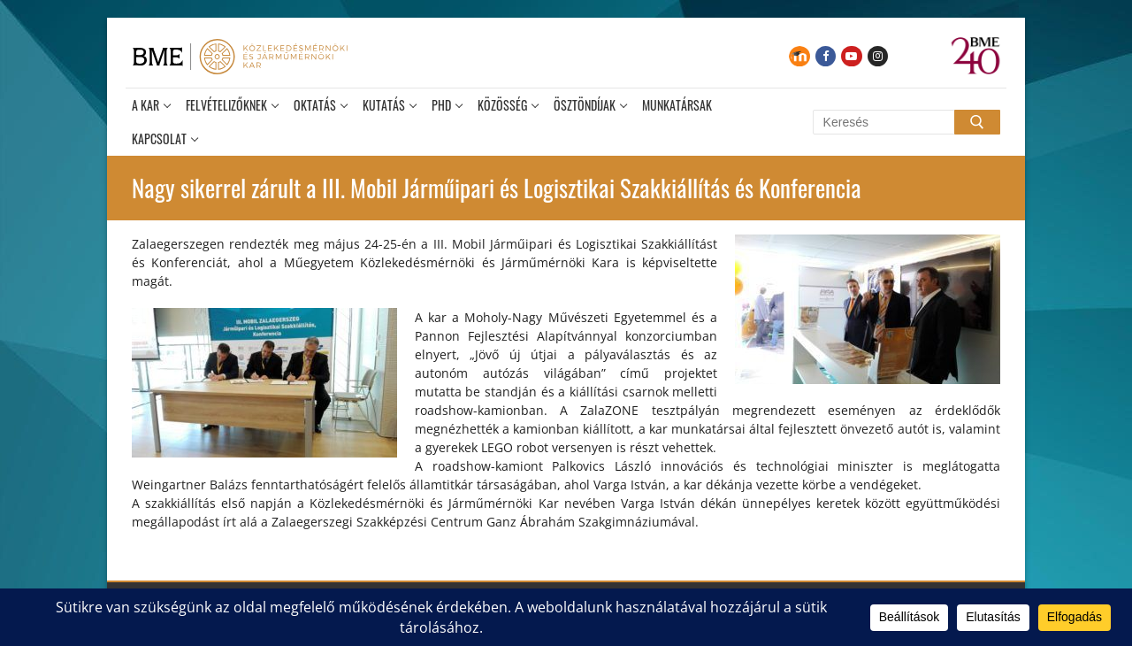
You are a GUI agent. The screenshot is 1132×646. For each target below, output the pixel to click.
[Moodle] (799, 56)
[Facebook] (825, 56)
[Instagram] (878, 56)
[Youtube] (851, 56)
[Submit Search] (977, 122)
